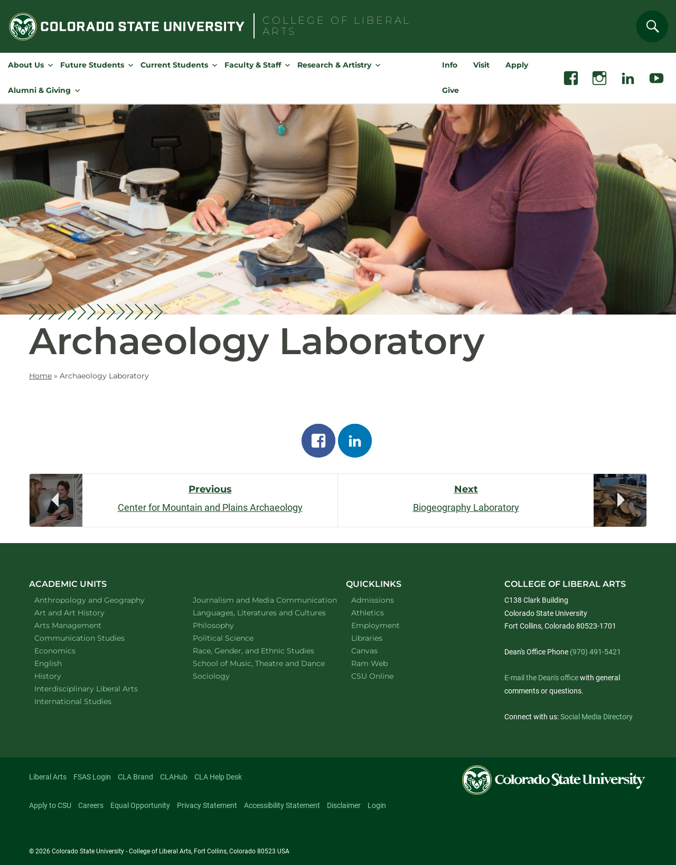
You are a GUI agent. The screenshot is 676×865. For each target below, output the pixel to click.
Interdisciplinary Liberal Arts (100, 688)
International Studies (86, 701)
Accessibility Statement (282, 805)
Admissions (372, 600)
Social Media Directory (596, 716)
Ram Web (369, 663)
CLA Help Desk (218, 777)
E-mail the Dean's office (541, 677)
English (62, 663)
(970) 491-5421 (595, 652)
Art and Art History (83, 612)
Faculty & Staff (252, 65)
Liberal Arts (48, 777)
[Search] (652, 26)
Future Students (92, 65)
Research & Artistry (334, 65)
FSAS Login (92, 777)
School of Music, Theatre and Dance (259, 663)
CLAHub (173, 777)
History (61, 676)
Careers (91, 805)
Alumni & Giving (39, 90)
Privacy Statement (207, 805)
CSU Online (372, 676)
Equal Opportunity (140, 805)
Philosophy (227, 625)
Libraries (366, 638)
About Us (26, 65)
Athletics (367, 612)
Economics (69, 650)
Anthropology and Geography (100, 600)
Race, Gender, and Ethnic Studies (258, 650)
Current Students (174, 65)
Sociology (225, 676)
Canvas (364, 650)
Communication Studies (93, 638)
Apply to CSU (50, 805)
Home (40, 376)
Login (377, 805)
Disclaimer (344, 805)
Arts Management (81, 625)
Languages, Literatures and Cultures (258, 612)
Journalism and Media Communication (258, 600)
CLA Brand (135, 777)
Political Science (236, 638)
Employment (375, 625)
